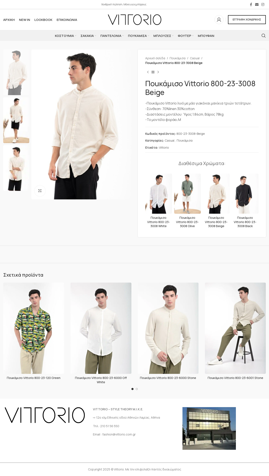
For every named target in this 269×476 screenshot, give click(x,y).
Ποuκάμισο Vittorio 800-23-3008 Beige (216, 222)
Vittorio (164, 147)
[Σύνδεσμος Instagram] (263, 4)
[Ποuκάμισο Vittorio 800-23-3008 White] (158, 194)
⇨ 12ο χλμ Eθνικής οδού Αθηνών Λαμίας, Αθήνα (126, 417)
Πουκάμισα (177, 58)
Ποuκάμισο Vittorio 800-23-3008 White (158, 222)
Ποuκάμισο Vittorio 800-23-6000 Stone (168, 378)
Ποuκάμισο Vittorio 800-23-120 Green (33, 378)
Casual (195, 58)
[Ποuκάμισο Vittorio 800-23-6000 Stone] (168, 328)
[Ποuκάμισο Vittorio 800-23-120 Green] (33, 328)
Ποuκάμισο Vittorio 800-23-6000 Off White (101, 380)
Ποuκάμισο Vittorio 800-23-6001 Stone (235, 378)
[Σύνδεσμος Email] (257, 4)
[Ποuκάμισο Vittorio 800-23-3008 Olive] (187, 194)
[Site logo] (134, 19)
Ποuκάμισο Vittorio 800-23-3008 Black (245, 222)
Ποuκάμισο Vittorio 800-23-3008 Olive (187, 222)
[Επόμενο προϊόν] (158, 72)
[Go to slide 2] (137, 389)
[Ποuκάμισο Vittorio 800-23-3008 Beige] (216, 194)
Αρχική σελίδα (155, 58)
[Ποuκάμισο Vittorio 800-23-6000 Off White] (101, 328)
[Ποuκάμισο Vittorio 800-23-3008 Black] (245, 194)
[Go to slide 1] (132, 389)
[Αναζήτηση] (263, 35)
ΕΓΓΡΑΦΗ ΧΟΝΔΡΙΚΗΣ (247, 19)
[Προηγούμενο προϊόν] (147, 72)
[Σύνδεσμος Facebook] (251, 4)
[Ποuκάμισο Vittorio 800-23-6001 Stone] (235, 328)
